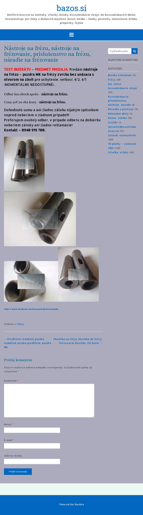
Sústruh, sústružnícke (122, 135)
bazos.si (71, 8)
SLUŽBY (113, 122)
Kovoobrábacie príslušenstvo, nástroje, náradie (119, 100)
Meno (8, 424)
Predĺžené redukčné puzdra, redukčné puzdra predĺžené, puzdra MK (27, 343)
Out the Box (77, 504)
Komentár (11, 380)
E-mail (9, 440)
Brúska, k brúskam (119, 75)
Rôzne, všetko (117, 118)
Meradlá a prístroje (121, 109)
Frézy (20, 324)
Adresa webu (13, 455)
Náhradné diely (118, 113)
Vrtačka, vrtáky (118, 152)
